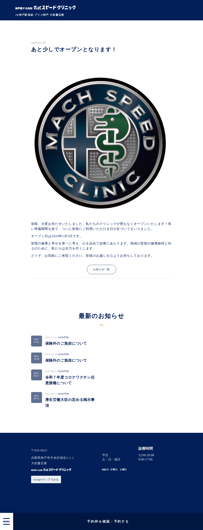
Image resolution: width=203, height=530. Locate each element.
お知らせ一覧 (101, 269)
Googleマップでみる (46, 479)
